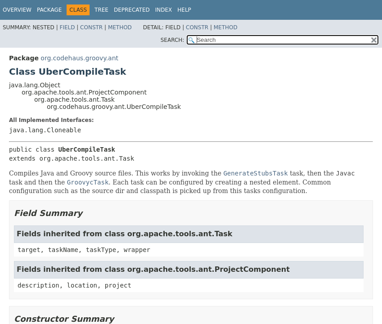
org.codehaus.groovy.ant (79, 58)
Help (184, 10)
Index (163, 10)
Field (67, 27)
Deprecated (132, 10)
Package (49, 10)
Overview (17, 10)
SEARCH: (172, 40)
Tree (101, 10)
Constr (91, 27)
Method (120, 27)
